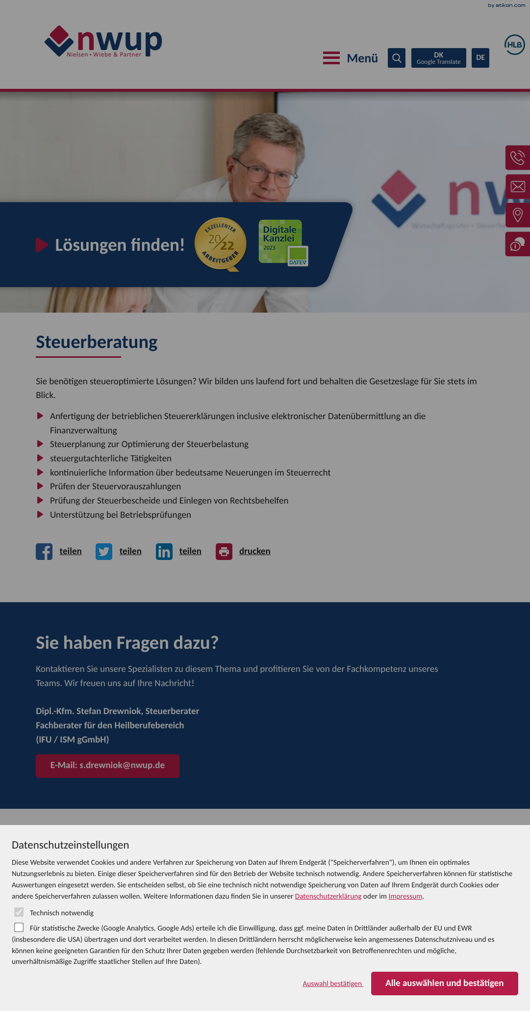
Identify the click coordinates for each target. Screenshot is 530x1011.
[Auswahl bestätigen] (333, 983)
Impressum (405, 896)
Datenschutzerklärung (328, 896)
